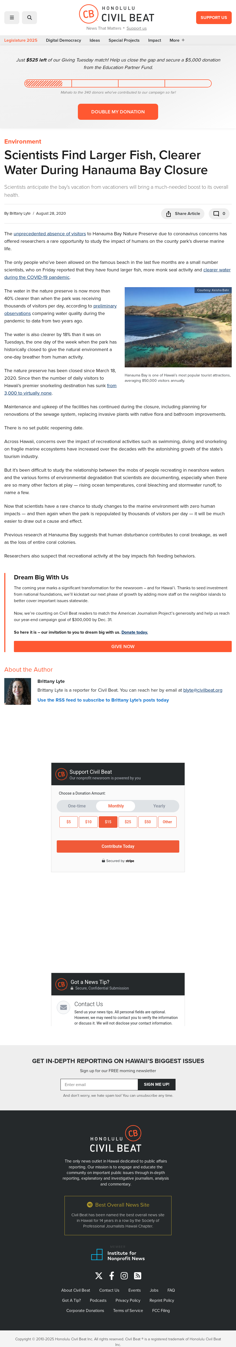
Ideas (95, 40)
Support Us (214, 17)
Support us (137, 28)
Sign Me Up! (156, 1084)
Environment (22, 141)
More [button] (177, 40)
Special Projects (124, 40)
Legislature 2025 (20, 40)
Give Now (123, 646)
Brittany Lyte (20, 213)
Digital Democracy (63, 40)
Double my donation (118, 111)
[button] (11, 17)
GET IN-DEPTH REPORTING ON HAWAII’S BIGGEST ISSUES (118, 1060)
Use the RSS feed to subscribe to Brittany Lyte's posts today (103, 699)
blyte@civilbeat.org (202, 690)
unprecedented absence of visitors (50, 233)
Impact (154, 40)
